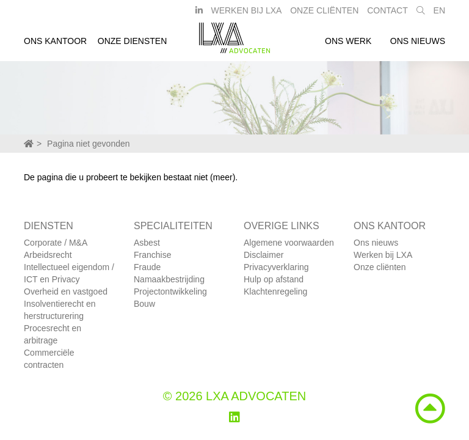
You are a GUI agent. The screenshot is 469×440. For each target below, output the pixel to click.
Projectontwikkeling (170, 291)
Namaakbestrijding (169, 279)
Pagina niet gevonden (88, 143)
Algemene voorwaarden (289, 243)
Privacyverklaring (276, 267)
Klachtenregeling (275, 291)
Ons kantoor (55, 45)
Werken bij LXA (246, 14)
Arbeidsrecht (48, 255)
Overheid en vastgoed (65, 291)
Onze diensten (132, 45)
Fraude (147, 267)
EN (439, 14)
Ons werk (348, 45)
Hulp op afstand (274, 279)
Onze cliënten (380, 267)
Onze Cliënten (324, 14)
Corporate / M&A (55, 243)
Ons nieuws (417, 45)
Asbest (147, 243)
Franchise (152, 255)
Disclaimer (263, 255)
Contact (387, 14)
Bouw (144, 304)
